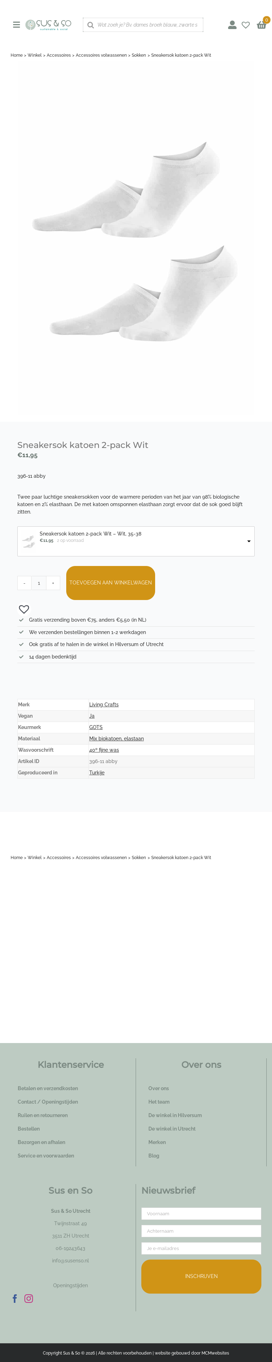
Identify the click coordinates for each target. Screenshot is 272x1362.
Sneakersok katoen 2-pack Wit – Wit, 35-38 (90, 534)
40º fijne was (104, 750)
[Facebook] (15, 1298)
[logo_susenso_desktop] (48, 22)
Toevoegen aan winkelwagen (110, 582)
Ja (92, 716)
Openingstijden (70, 1285)
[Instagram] (28, 1298)
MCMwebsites (215, 1353)
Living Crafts (104, 704)
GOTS (96, 727)
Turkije (96, 772)
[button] (20, 608)
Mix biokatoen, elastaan (116, 738)
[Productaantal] (39, 583)
